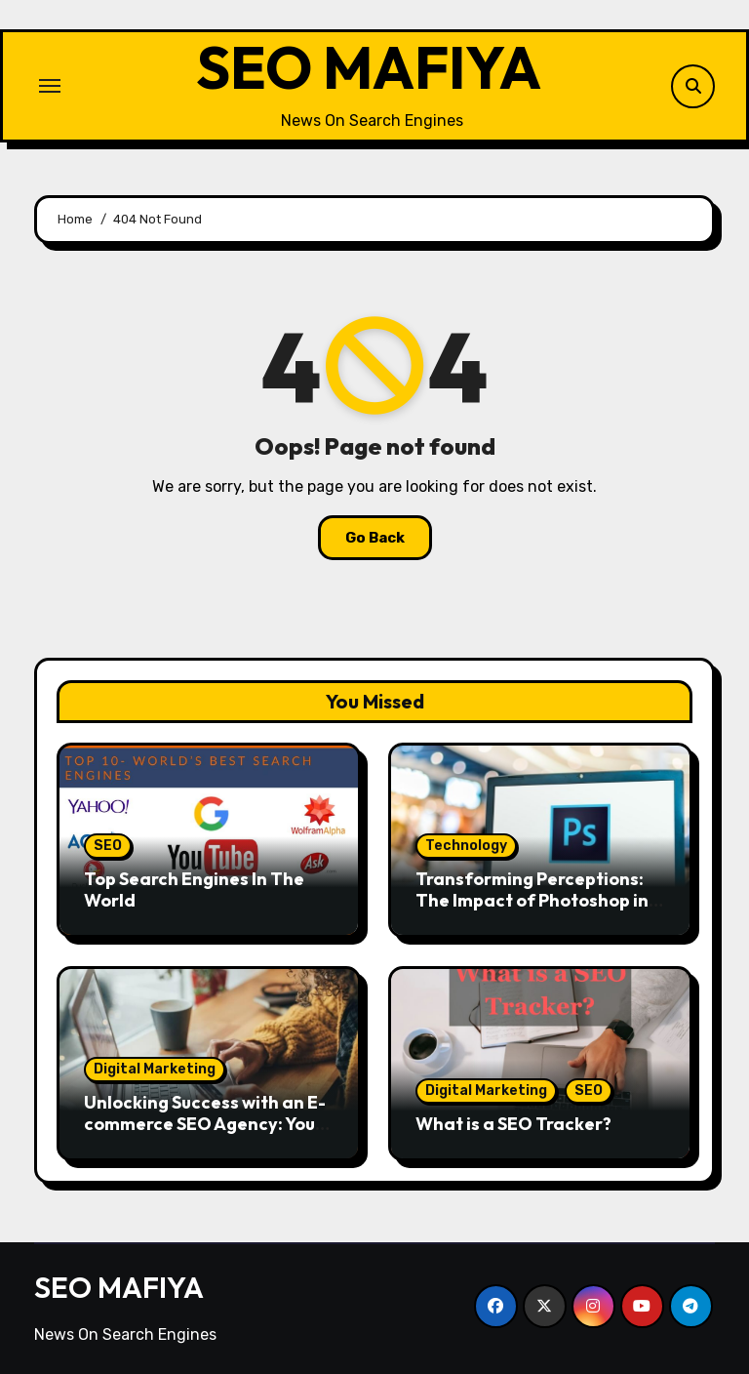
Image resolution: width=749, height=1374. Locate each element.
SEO (108, 845)
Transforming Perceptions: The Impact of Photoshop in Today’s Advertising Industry (536, 900)
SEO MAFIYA (368, 67)
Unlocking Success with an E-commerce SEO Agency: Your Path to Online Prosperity (205, 1123)
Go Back (375, 537)
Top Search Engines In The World (194, 889)
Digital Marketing (155, 1069)
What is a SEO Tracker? (513, 1123)
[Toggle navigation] (49, 86)
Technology (466, 845)
